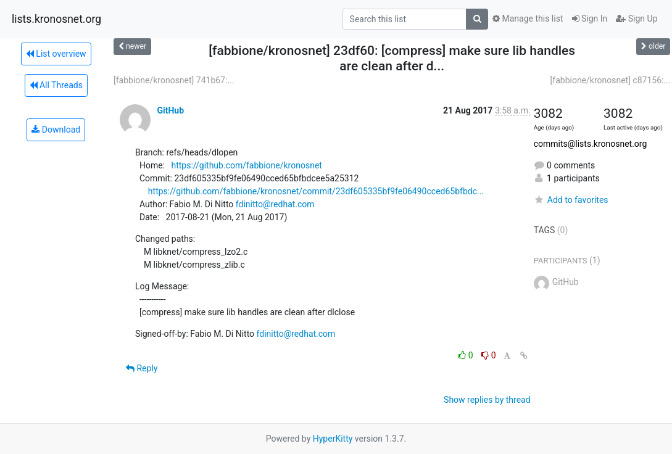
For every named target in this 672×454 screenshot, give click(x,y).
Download (55, 129)
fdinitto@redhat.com (275, 204)
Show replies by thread (487, 400)
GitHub (170, 110)
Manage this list (527, 18)
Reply (141, 368)
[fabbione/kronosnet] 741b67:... (174, 80)
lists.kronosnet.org (56, 19)
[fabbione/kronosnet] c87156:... (610, 80)
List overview (56, 54)
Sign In (590, 18)
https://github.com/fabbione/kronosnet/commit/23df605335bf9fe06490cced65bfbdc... (316, 191)
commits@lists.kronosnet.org (590, 144)
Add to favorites (571, 200)
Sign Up (636, 18)
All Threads (56, 85)
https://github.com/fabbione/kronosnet (246, 165)
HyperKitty (333, 439)
